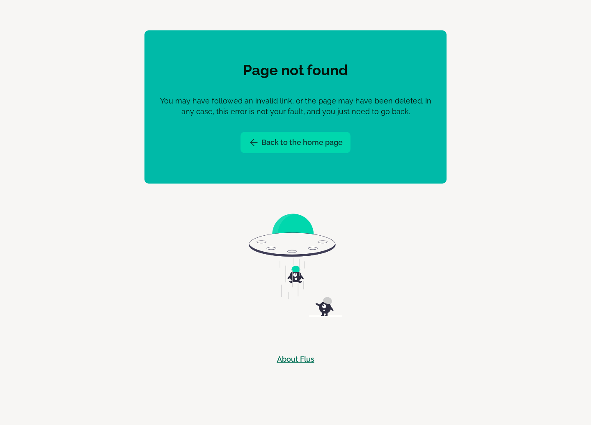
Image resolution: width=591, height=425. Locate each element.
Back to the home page (295, 142)
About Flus (295, 359)
